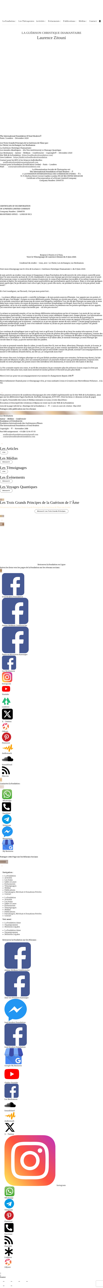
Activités (8, 878)
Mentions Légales (12, 927)
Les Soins (8, 880)
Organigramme (11, 925)
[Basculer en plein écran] (11, 1281)
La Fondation (10, 876)
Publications (9, 890)
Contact (7, 894)
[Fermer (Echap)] (27, 1281)
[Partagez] (19, 1281)
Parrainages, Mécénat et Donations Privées (22, 892)
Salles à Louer (10, 882)
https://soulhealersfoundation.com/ (37, 155)
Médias (7, 888)
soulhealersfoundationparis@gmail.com (20, 162)
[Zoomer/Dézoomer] (3, 1281)
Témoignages (10, 886)
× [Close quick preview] (0, 1273)
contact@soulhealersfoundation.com (24, 167)
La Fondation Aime (12, 923)
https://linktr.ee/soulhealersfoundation (30, 157)
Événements (9, 884)
